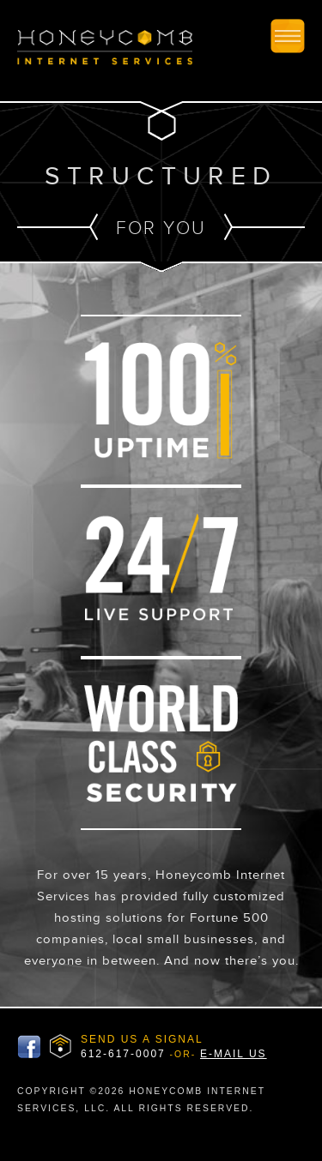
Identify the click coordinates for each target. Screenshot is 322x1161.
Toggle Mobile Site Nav (287, 36)
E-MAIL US (233, 1054)
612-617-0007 (123, 1054)
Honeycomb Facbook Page (29, 1047)
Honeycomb (104, 50)
